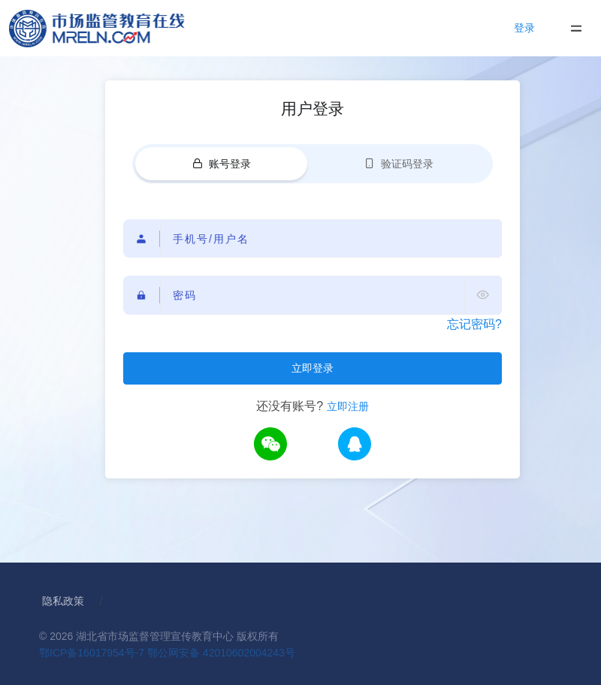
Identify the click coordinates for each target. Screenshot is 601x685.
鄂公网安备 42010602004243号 (221, 653)
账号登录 (221, 164)
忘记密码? (474, 324)
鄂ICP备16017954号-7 (91, 653)
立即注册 (348, 406)
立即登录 (312, 368)
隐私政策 (63, 601)
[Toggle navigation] (576, 28)
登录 (524, 28)
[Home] (111, 28)
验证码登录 (398, 164)
